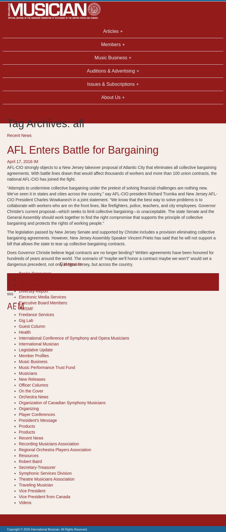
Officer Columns (33, 385)
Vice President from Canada (44, 496)
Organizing (29, 408)
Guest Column (32, 326)
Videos (25, 502)
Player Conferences (37, 414)
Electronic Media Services (42, 297)
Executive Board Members (43, 303)
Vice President (32, 491)
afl (9, 282)
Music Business (33, 361)
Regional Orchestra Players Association (55, 449)
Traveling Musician (36, 485)
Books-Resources (35, 273)
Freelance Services (36, 314)
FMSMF (26, 308)
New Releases (32, 379)
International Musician (39, 344)
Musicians (28, 373)
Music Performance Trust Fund (47, 367)
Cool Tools (28, 279)
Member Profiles (34, 355)
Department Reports (37, 285)
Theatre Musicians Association (46, 479)
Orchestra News (33, 397)
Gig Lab (26, 320)
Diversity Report (33, 291)
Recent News (19, 135)
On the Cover (31, 391)
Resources (29, 455)
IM (36, 161)
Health (25, 332)
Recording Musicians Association (49, 444)
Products (27, 426)
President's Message (38, 420)
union (59, 282)
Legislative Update (36, 350)
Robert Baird (30, 461)
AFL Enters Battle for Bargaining (83, 150)
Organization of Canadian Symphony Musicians (62, 402)
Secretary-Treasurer (37, 467)
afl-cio (16, 282)
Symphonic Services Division (45, 473)
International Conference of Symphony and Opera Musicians (74, 338)
